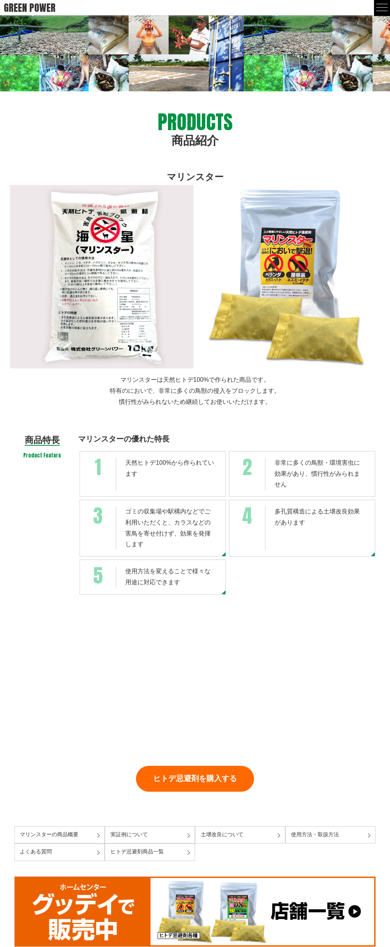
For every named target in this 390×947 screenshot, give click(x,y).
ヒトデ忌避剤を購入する (195, 778)
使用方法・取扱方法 (315, 834)
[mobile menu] (382, 8)
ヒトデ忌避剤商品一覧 (137, 852)
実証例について (129, 834)
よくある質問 (36, 852)
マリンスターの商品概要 (49, 834)
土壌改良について (222, 834)
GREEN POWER (30, 7)
